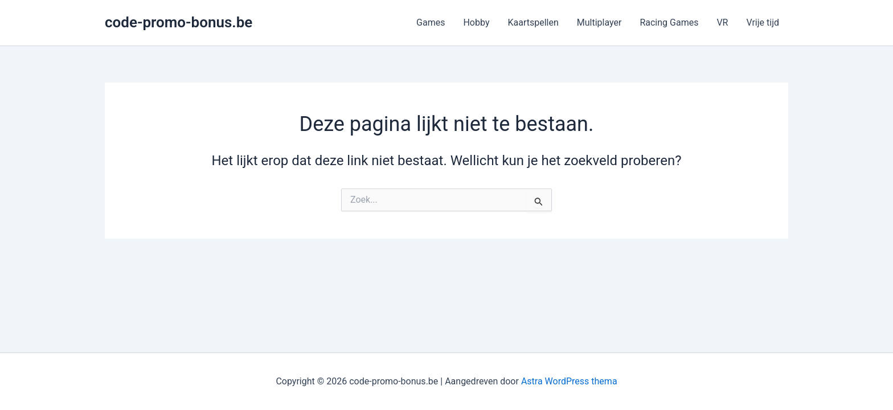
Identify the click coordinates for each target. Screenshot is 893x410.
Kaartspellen (532, 22)
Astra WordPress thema (569, 381)
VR (722, 22)
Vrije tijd (762, 22)
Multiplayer (599, 22)
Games (430, 22)
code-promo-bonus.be (178, 22)
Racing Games (669, 22)
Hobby (476, 22)
